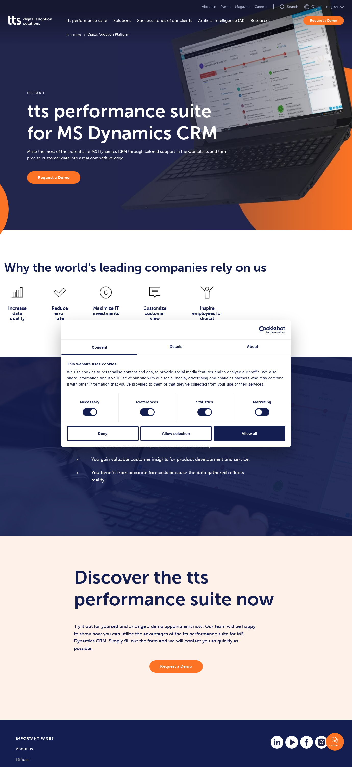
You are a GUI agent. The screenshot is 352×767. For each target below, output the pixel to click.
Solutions (122, 20)
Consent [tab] (99, 347)
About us (209, 7)
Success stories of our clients (164, 20)
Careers (261, 7)
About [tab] (252, 346)
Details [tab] (176, 346)
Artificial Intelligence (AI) (221, 20)
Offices (22, 759)
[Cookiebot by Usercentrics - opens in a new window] (263, 329)
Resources (260, 20)
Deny (102, 433)
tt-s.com (73, 35)
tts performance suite (86, 20)
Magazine (242, 7)
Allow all (249, 433)
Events (225, 7)
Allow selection (176, 433)
